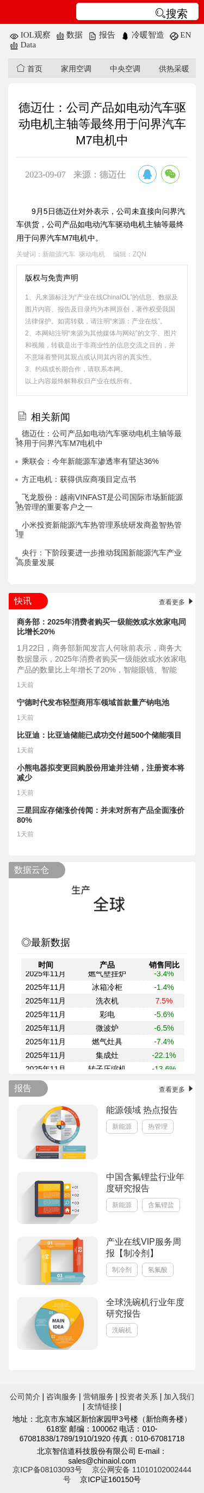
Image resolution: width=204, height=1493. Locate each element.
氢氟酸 (158, 1270)
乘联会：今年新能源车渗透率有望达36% (90, 461)
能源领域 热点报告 (142, 1110)
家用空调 (76, 68)
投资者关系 (139, 1396)
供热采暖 (174, 68)
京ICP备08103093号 (47, 1469)
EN (180, 34)
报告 (101, 34)
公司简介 (25, 1396)
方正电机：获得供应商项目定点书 (79, 479)
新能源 (122, 1126)
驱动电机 (92, 254)
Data (23, 44)
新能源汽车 (58, 254)
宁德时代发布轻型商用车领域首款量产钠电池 (93, 702)
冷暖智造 (142, 34)
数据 (69, 34)
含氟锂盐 (161, 1205)
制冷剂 (122, 1270)
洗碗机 (122, 1330)
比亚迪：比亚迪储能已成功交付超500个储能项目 (99, 735)
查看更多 (177, 602)
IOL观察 (30, 34)
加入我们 (179, 1396)
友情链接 (102, 1406)
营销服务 (98, 1396)
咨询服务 (61, 1396)
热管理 (158, 1126)
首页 (29, 68)
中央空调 (125, 68)
